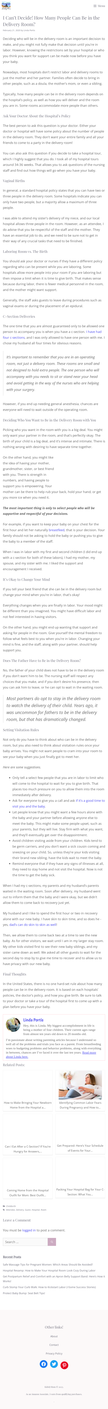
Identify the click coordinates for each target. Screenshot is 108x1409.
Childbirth (11, 1206)
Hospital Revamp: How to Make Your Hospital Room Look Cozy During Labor (49, 1270)
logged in (29, 1230)
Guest (28, 1209)
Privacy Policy (54, 1353)
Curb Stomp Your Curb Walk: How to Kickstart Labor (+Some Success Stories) (49, 1287)
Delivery (20, 1209)
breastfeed (56, 530)
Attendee (10, 1209)
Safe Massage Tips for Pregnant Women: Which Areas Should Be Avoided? (48, 1264)
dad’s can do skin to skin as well (32, 924)
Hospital (36, 1209)
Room (43, 1209)
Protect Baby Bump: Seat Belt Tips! (24, 1293)
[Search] (52, 1242)
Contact (54, 1345)
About (54, 1336)
